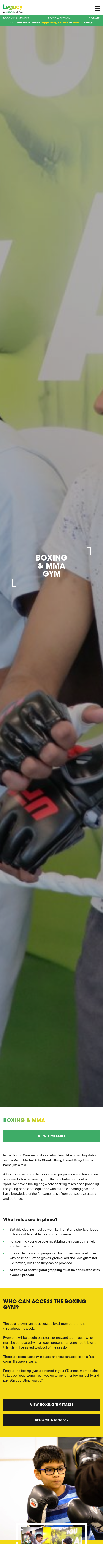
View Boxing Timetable (51, 1405)
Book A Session (59, 19)
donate (78, 22)
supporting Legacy (54, 22)
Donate (94, 19)
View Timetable (51, 1136)
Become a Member (16, 19)
